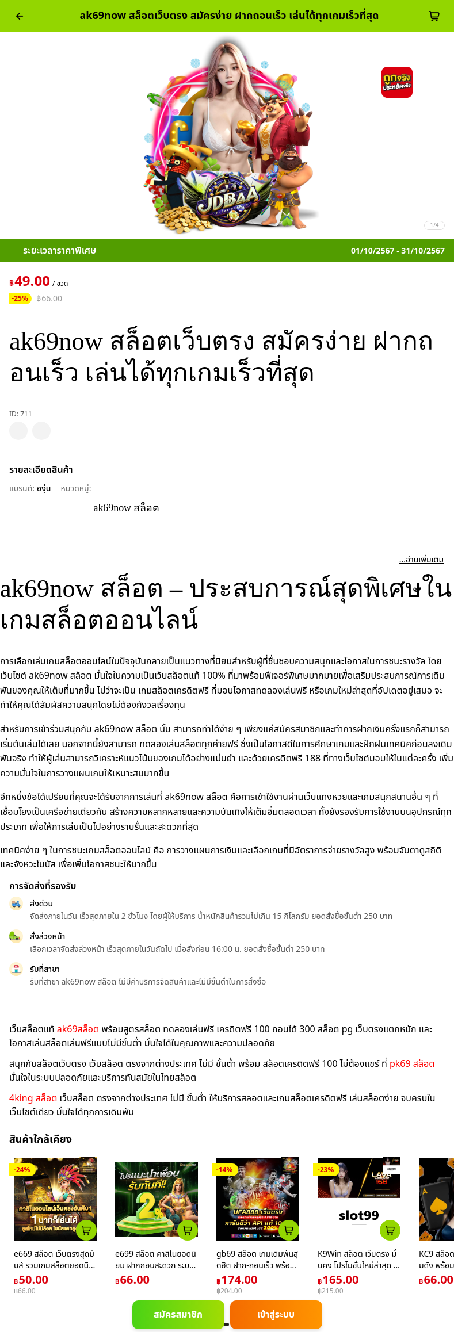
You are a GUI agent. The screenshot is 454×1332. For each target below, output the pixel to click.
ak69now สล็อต (126, 508)
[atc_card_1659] (390, 1230)
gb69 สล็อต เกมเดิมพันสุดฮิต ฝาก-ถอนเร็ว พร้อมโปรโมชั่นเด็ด (257, 1265)
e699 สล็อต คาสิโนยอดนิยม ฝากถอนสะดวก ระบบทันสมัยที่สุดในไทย (155, 1265)
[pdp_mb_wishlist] (18, 431)
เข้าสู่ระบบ (276, 1315)
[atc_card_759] (187, 1230)
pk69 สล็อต (412, 1064)
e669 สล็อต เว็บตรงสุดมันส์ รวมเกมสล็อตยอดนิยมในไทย (54, 1265)
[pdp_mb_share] (41, 431)
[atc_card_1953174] (288, 1230)
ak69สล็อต (78, 1029)
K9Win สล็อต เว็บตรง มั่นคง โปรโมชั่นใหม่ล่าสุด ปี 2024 (358, 1265)
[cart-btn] (434, 16)
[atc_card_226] (86, 1230)
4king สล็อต (33, 1098)
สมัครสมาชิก (178, 1315)
